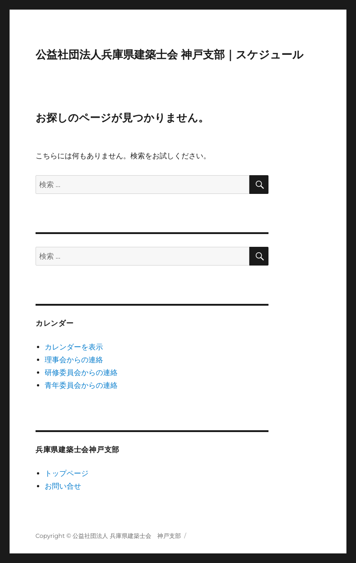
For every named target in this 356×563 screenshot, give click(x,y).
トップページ (66, 473)
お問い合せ (63, 486)
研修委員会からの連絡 (81, 372)
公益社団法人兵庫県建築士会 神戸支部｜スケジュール (170, 54)
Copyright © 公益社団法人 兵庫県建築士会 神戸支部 (108, 535)
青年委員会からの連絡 (81, 385)
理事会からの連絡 (74, 359)
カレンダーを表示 (74, 347)
